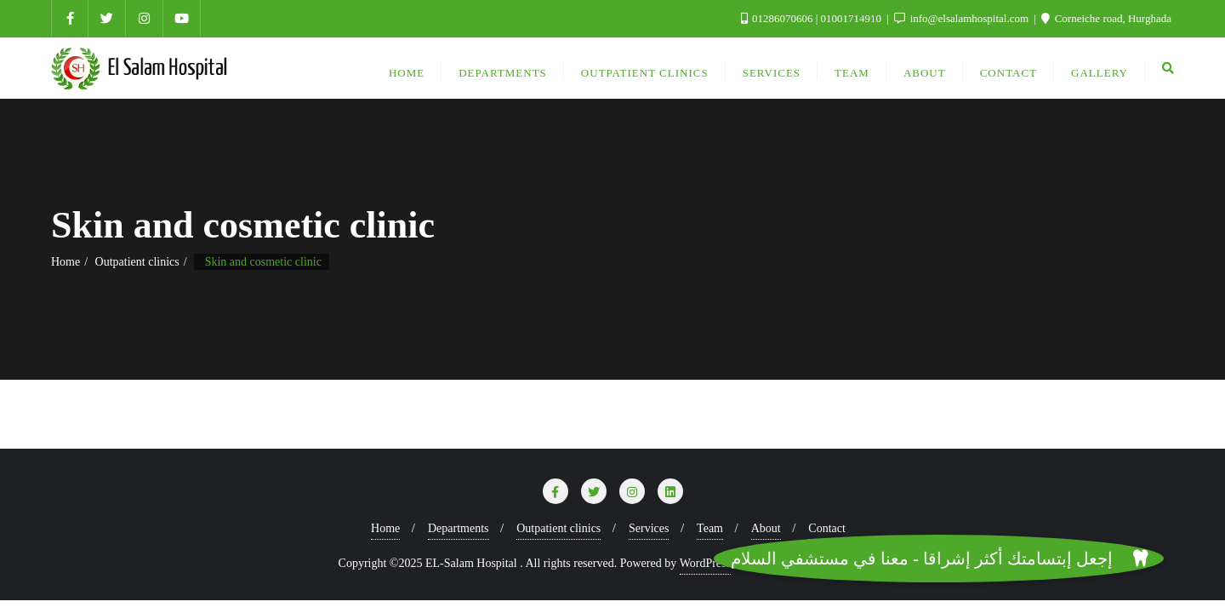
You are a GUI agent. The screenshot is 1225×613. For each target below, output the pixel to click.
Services (649, 528)
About (766, 528)
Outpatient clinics (137, 261)
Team (710, 528)
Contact (827, 528)
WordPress (705, 563)
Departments (458, 528)
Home (65, 261)
